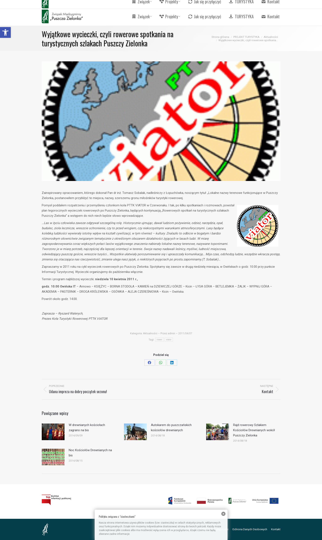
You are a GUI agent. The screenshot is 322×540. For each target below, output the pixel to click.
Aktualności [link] (150, 333)
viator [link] (168, 339)
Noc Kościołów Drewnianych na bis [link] (90, 452)
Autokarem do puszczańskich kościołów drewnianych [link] (171, 427)
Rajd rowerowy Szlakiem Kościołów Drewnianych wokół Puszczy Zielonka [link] (254, 430)
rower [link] (159, 339)
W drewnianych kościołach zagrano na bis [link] (87, 427)
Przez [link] (167, 333)
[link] (5, 32)
